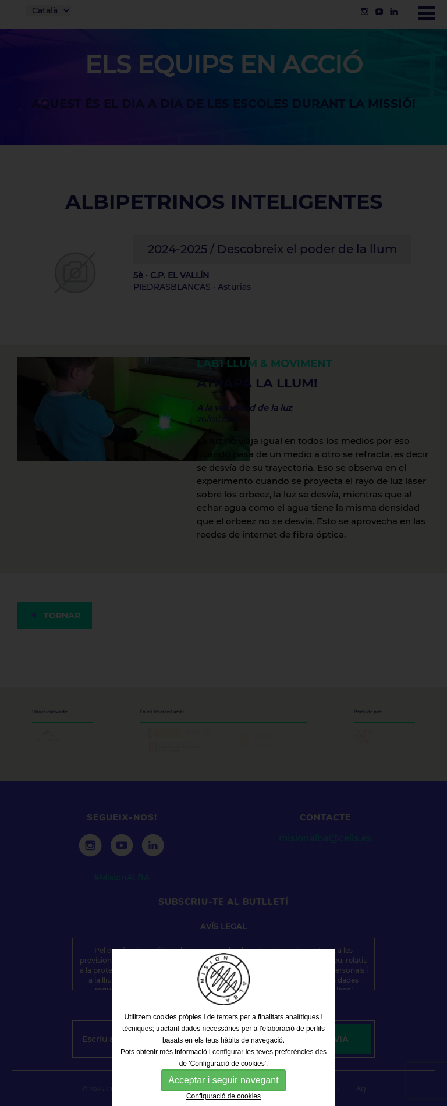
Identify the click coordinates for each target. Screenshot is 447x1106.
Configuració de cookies (223, 1096)
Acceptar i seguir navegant (223, 1080)
